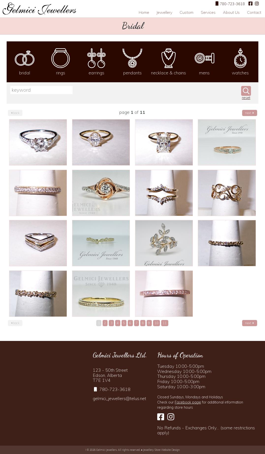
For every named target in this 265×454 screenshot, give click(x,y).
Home (144, 12)
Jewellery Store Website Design (161, 450)
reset (246, 98)
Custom (186, 12)
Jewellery (164, 12)
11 (165, 323)
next (249, 113)
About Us (231, 12)
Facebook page (188, 402)
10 (156, 323)
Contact (254, 12)
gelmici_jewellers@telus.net (119, 398)
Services (208, 12)
